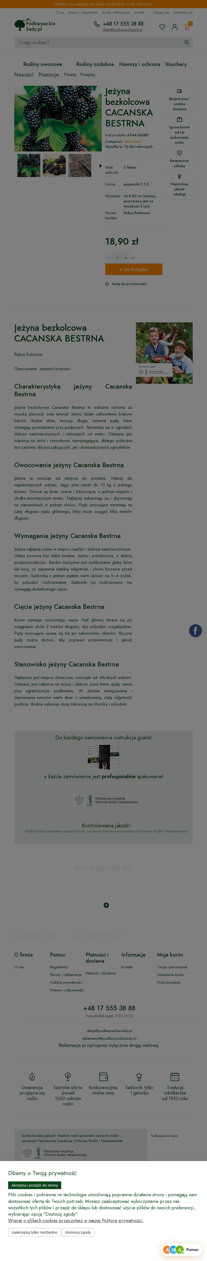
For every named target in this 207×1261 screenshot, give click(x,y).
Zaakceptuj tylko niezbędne (34, 1232)
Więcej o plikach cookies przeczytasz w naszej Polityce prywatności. (76, 1220)
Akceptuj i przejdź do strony (34, 1185)
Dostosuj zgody (78, 1232)
